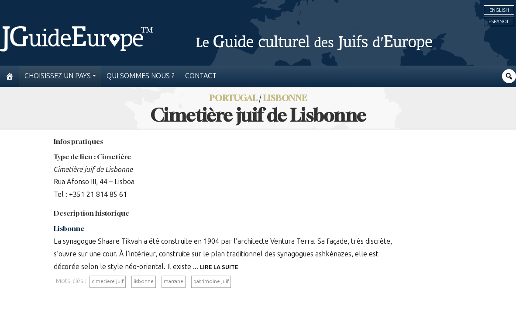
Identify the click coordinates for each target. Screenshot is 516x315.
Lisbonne (69, 228)
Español (498, 21)
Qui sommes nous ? (141, 76)
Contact (201, 76)
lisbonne (144, 281)
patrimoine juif (211, 281)
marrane (173, 281)
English (499, 10)
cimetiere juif (108, 281)
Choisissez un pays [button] (57, 76)
